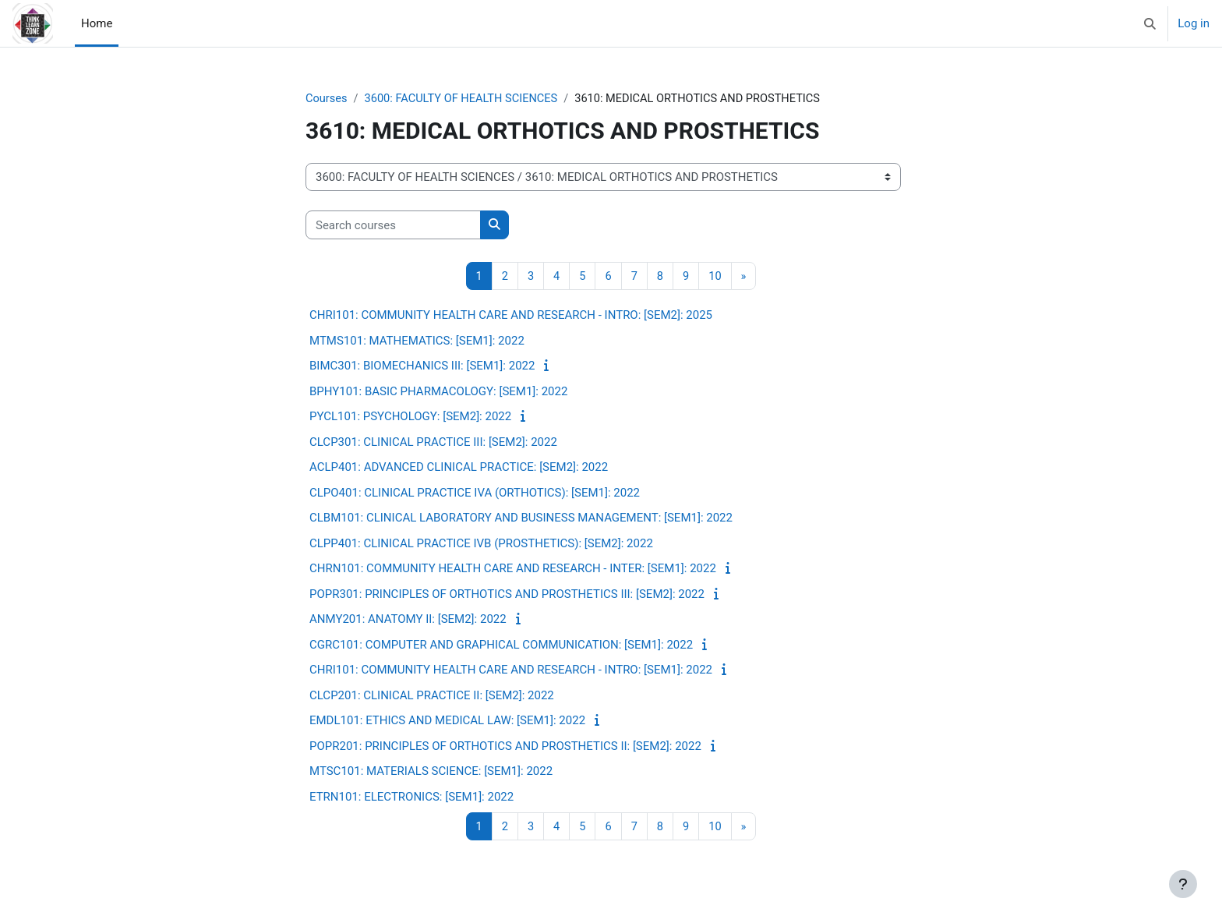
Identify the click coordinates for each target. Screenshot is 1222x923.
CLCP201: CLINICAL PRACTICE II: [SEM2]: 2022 (431, 696)
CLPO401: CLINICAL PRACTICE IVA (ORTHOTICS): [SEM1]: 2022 (474, 493)
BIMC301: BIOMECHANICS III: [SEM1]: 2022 (422, 366)
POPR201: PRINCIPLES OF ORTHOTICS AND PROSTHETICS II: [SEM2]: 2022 (505, 747)
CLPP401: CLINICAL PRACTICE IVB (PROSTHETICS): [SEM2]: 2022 (481, 544)
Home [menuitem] (96, 23)
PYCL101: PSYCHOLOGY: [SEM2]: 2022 (410, 417)
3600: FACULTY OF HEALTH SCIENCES (465, 99)
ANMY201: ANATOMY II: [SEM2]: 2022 (408, 620)
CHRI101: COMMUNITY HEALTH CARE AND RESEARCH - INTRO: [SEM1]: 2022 (510, 670)
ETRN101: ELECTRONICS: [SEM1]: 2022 (411, 797)
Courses (327, 99)
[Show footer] (1183, 884)
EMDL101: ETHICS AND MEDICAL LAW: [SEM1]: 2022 (447, 721)
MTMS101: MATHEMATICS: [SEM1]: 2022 (416, 341)
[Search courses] (393, 225)
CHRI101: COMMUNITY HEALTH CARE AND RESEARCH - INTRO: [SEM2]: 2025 (510, 316)
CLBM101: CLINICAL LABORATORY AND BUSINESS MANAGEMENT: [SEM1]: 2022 (521, 518)
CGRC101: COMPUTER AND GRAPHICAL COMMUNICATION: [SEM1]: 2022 (501, 645)
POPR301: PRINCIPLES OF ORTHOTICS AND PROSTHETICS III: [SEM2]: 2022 (507, 595)
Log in (1194, 23)
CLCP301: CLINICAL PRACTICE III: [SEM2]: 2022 (433, 443)
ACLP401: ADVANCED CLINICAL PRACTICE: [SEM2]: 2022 (458, 468)
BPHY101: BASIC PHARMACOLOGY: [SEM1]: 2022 (438, 392)
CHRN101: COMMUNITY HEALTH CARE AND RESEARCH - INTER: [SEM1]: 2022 (512, 569)
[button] (1150, 23)
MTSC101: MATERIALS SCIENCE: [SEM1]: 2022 (431, 772)
